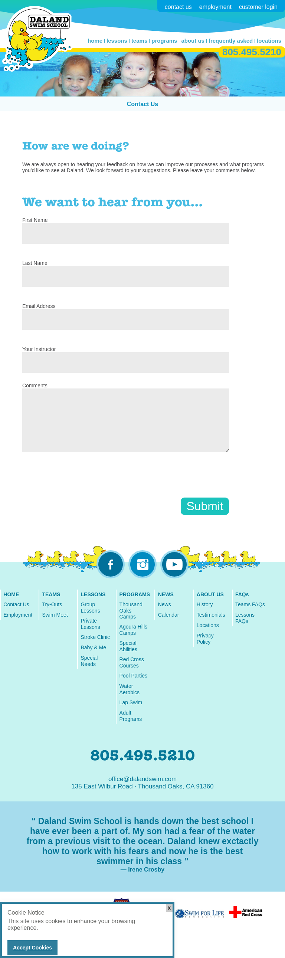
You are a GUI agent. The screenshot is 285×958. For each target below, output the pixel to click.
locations (269, 40)
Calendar (168, 615)
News (164, 604)
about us (192, 40)
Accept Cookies (32, 948)
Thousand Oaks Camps (130, 610)
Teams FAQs (250, 604)
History (205, 604)
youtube (174, 564)
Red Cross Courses (131, 662)
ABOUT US (210, 594)
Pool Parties (133, 676)
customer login (258, 7)
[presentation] (78, 483)
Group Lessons (90, 607)
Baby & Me (93, 647)
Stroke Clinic (95, 637)
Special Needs (89, 661)
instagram (142, 564)
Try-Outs (52, 604)
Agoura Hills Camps (133, 630)
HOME (11, 594)
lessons (117, 40)
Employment (17, 615)
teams (139, 40)
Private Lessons (90, 624)
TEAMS (51, 594)
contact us (178, 7)
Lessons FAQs (245, 618)
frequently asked (231, 40)
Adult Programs (130, 716)
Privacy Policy (205, 639)
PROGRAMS (134, 594)
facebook (110, 564)
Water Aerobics (129, 689)
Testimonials (211, 615)
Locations (208, 625)
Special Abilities (128, 646)
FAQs (242, 594)
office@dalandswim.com (142, 779)
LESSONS (93, 594)
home (95, 40)
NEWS (166, 594)
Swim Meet (55, 615)
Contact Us (142, 104)
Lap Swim (130, 702)
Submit (204, 506)
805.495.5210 (251, 52)
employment (215, 7)
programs (164, 40)
